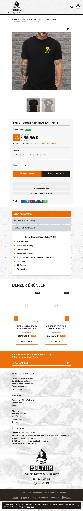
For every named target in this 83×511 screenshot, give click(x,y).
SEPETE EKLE (26, 342)
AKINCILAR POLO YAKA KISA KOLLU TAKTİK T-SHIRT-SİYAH (27, 328)
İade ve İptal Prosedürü (22, 384)
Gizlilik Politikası (19, 389)
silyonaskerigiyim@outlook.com (34, 441)
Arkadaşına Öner (41, 189)
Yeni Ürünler (17, 417)
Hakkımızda (17, 403)
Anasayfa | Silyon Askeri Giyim (25, 400)
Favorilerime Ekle (42, 184)
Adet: (15, 165)
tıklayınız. (30, 507)
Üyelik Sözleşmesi (19, 387)
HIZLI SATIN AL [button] (56, 174)
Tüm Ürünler (17, 419)
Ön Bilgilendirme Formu (21, 381)
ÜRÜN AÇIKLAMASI (23, 214)
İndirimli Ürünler (19, 414)
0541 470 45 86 (28, 433)
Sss (13, 408)
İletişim (15, 422)
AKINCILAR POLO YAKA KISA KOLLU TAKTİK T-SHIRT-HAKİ (56, 328)
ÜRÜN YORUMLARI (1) (24, 221)
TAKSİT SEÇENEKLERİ (24, 228)
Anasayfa (15, 19)
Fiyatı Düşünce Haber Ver (41, 193)
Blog (14, 406)
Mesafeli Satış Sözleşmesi (23, 378)
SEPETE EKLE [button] (27, 174)
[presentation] (16, 318)
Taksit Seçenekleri (48, 143)
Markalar (16, 411)
